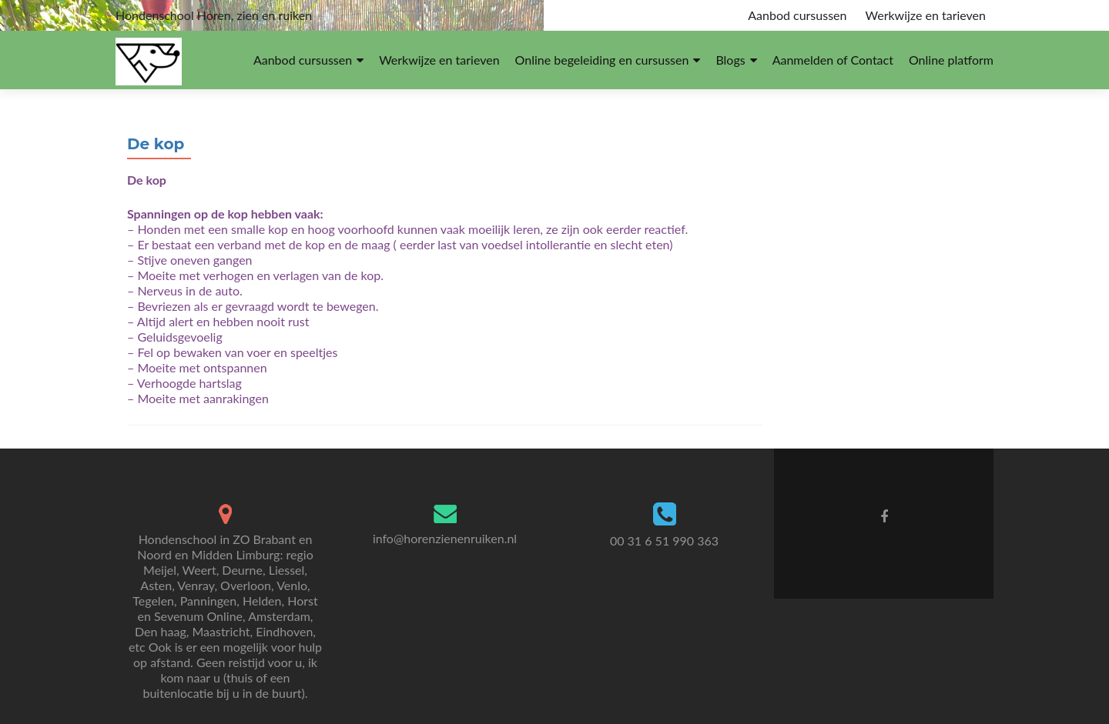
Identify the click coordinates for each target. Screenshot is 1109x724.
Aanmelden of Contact (832, 59)
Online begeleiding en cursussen (602, 59)
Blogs (730, 59)
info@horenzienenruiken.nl (445, 538)
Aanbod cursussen (797, 15)
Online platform (951, 59)
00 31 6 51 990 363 (664, 540)
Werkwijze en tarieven (926, 15)
